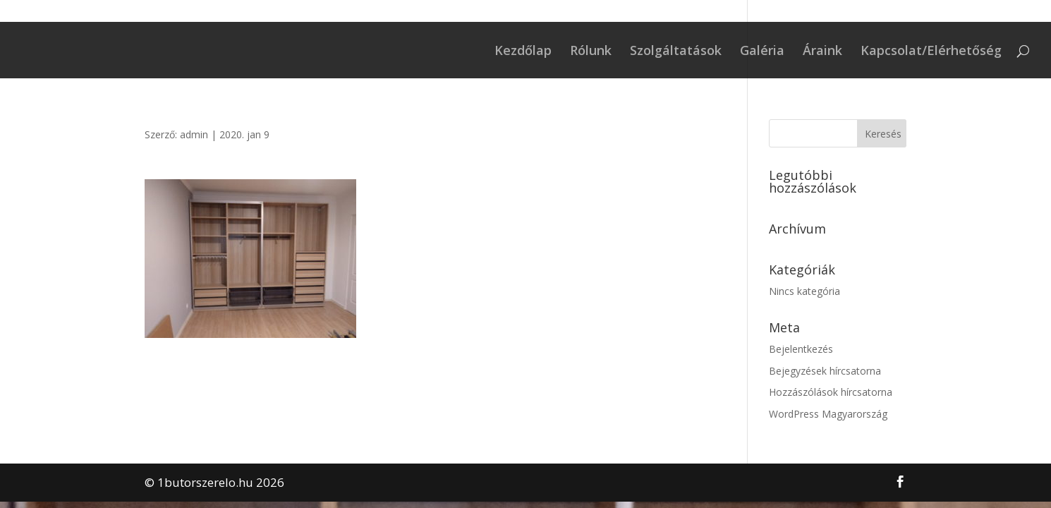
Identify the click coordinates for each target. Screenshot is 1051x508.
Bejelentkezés (801, 349)
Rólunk (591, 52)
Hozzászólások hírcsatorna (830, 392)
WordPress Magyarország (828, 414)
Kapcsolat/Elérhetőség (931, 52)
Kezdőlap (523, 52)
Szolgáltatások (676, 52)
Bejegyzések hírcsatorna (825, 370)
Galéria (762, 52)
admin (194, 134)
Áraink (822, 52)
